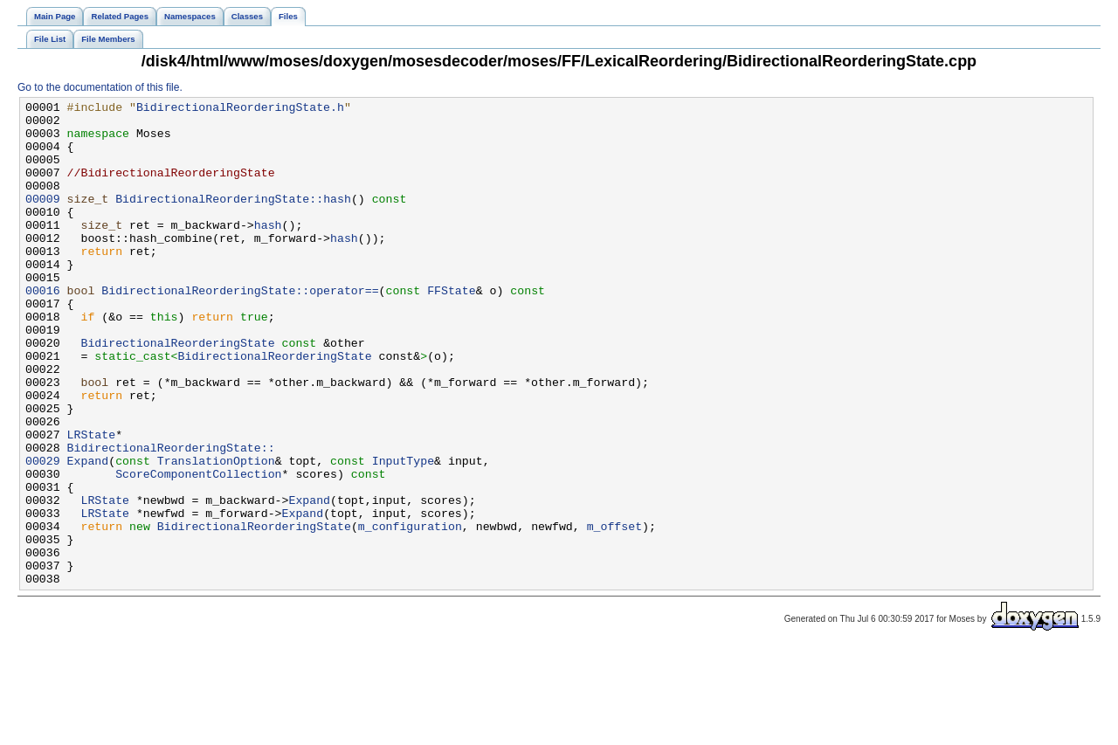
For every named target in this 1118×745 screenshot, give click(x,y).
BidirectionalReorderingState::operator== (239, 329)
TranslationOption (216, 534)
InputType (403, 534)
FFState (451, 329)
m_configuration (410, 612)
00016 (42, 329)
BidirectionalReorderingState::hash (233, 219)
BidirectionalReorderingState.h (240, 109)
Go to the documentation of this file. (100, 87)
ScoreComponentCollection (198, 549)
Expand (88, 534)
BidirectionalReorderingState (177, 392)
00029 (42, 534)
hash (268, 251)
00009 (42, 219)
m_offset (613, 612)
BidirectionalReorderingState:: (171, 518)
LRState (91, 502)
